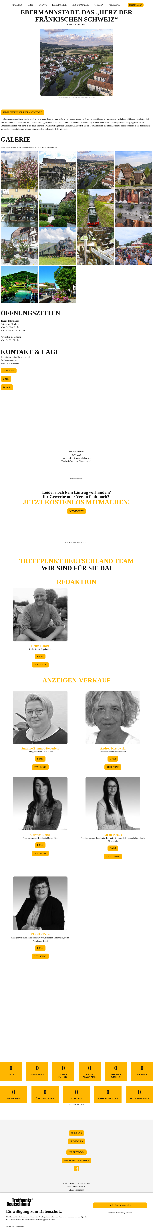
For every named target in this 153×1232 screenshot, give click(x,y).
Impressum (20, 1226)
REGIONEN (17, 5)
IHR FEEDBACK (76, 1152)
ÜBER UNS (76, 1133)
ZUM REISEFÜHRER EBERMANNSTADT (22, 112)
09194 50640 (8, 370)
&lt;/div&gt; (76, 794)
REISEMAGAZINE (80, 5)
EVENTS (43, 5)
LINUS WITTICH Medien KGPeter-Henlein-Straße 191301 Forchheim (76, 1186)
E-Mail (6, 379)
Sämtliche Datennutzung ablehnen (120, 1213)
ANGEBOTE (114, 5)
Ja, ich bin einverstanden (120, 1205)
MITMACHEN (135, 5)
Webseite (7, 387)
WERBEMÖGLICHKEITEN (76, 1160)
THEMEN (98, 5)
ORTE (30, 5)
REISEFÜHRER (59, 5)
